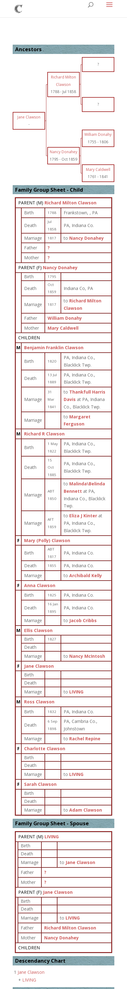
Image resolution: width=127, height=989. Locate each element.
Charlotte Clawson (44, 748)
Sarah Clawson (40, 784)
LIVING (51, 837)
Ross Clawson (39, 702)
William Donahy (65, 318)
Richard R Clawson (44, 434)
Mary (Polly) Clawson (47, 540)
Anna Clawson (39, 585)
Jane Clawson (39, 666)
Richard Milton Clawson (70, 203)
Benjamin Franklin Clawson (53, 347)
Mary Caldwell (63, 328)
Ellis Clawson (38, 630)
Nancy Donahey (60, 267)
